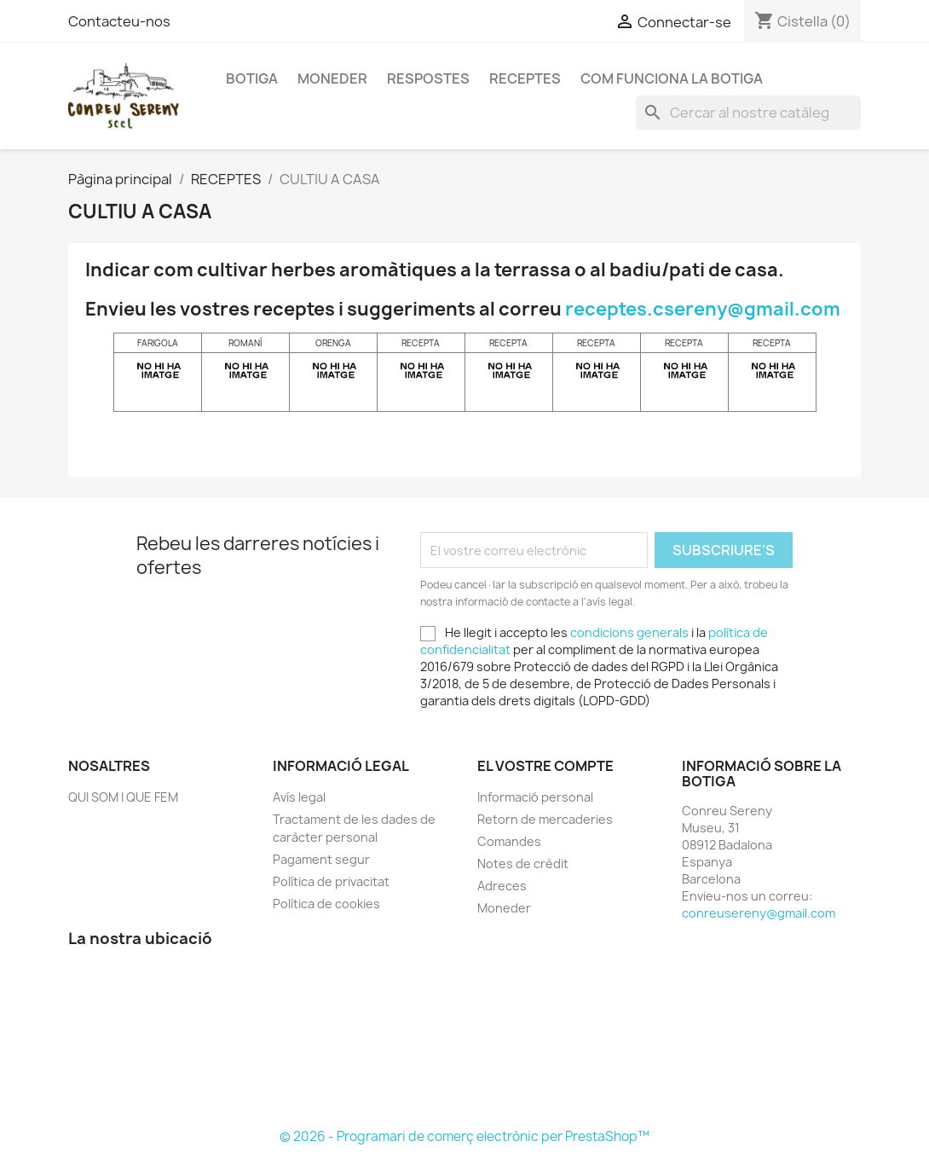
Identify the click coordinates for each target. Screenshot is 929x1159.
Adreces (502, 886)
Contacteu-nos (119, 21)
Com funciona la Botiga (671, 78)
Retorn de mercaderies (545, 819)
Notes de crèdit (522, 863)
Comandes (509, 841)
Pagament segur (321, 859)
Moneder (332, 78)
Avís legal (299, 797)
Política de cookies (326, 903)
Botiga (252, 78)
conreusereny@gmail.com (758, 913)
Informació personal (535, 797)
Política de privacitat (331, 881)
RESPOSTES (428, 78)
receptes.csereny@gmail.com (702, 309)
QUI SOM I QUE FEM (123, 797)
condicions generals (629, 632)
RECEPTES (525, 78)
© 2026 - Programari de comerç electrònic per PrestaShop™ (464, 1136)
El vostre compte (545, 765)
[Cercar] (748, 113)
